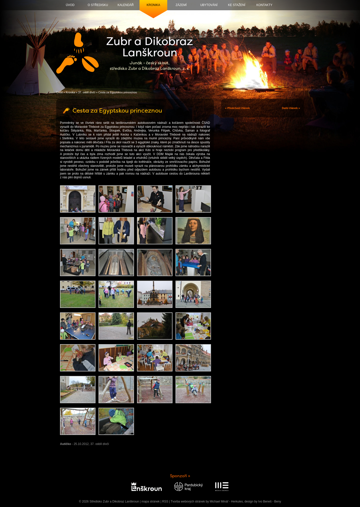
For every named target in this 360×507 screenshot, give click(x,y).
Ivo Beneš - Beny (269, 501)
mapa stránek (151, 501)
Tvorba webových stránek (188, 501)
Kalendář (126, 5)
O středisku (98, 5)
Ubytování (209, 5)
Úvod (70, 5)
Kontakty (264, 5)
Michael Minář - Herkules (226, 501)
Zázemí (181, 5)
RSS (165, 501)
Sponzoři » (180, 475)
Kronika (153, 5)
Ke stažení (236, 5)
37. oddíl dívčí (86, 92)
